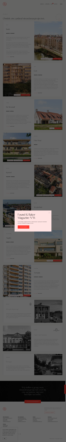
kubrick (61, 438)
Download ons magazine (49, 412)
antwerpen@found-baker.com (53, 421)
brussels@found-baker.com (37, 421)
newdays (53, 438)
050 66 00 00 (5, 420)
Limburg (4, 424)
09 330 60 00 (20, 420)
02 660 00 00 (35, 420)
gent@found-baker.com (22, 421)
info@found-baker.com (7, 421)
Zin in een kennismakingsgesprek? (33, 401)
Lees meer (5, 22)
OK (4, 438)
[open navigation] (61, 4)
